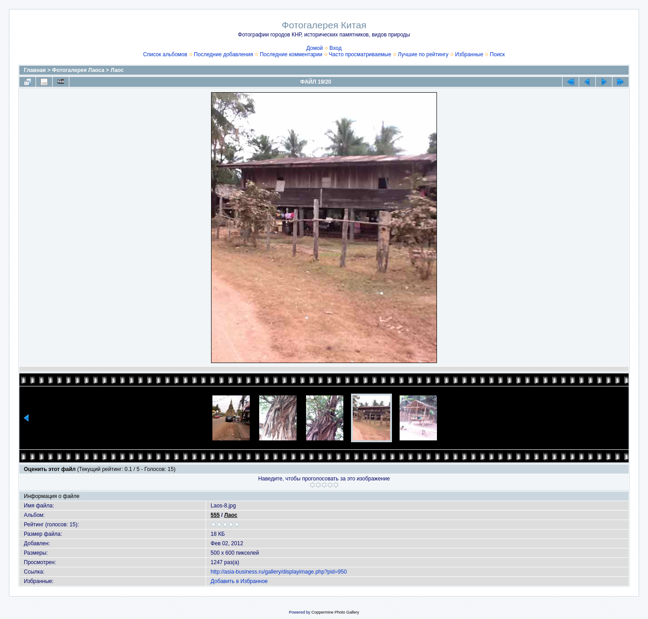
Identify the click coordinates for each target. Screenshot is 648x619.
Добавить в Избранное (239, 581)
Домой (314, 48)
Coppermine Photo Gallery (335, 612)
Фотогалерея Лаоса (78, 70)
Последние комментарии (291, 54)
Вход (335, 48)
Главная (35, 70)
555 (215, 515)
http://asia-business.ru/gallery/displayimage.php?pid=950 (279, 572)
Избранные (469, 54)
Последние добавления (223, 54)
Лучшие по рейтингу (423, 54)
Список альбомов (165, 54)
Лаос (117, 70)
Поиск (497, 54)
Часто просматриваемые (360, 54)
